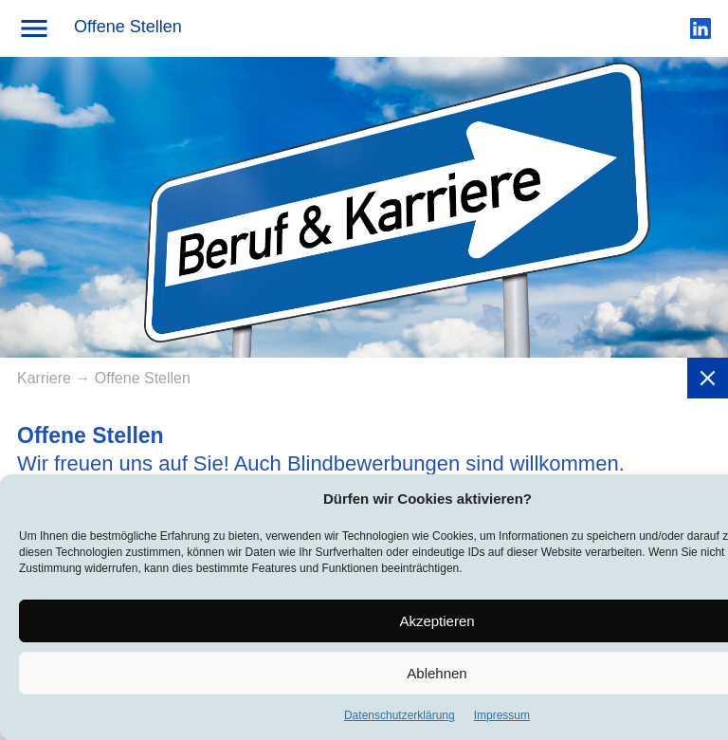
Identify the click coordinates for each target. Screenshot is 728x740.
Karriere (46, 378)
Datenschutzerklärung (399, 721)
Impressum (502, 721)
